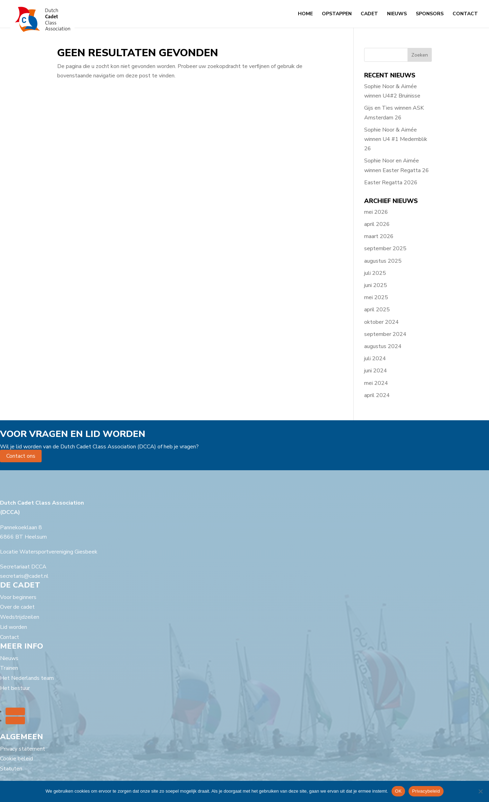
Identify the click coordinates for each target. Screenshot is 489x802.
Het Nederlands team (27, 678)
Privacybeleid (426, 791)
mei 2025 (376, 297)
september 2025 (385, 248)
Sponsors (430, 14)
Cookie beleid (16, 758)
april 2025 (377, 309)
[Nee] (480, 791)
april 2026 (377, 224)
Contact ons (20, 456)
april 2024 (377, 395)
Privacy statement (22, 749)
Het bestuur (15, 688)
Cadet (369, 14)
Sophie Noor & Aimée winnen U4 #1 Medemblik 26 (395, 139)
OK (398, 791)
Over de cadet (17, 607)
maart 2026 (379, 236)
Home (305, 14)
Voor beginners (18, 597)
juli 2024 (375, 358)
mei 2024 (376, 383)
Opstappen (337, 14)
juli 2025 (375, 273)
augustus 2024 (383, 346)
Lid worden (13, 627)
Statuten (11, 769)
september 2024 (385, 334)
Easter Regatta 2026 (391, 182)
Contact (465, 14)
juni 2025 (375, 285)
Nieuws (397, 14)
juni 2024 (375, 370)
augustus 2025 (383, 261)
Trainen (9, 668)
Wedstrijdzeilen (19, 617)
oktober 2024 (381, 322)
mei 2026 (376, 212)
